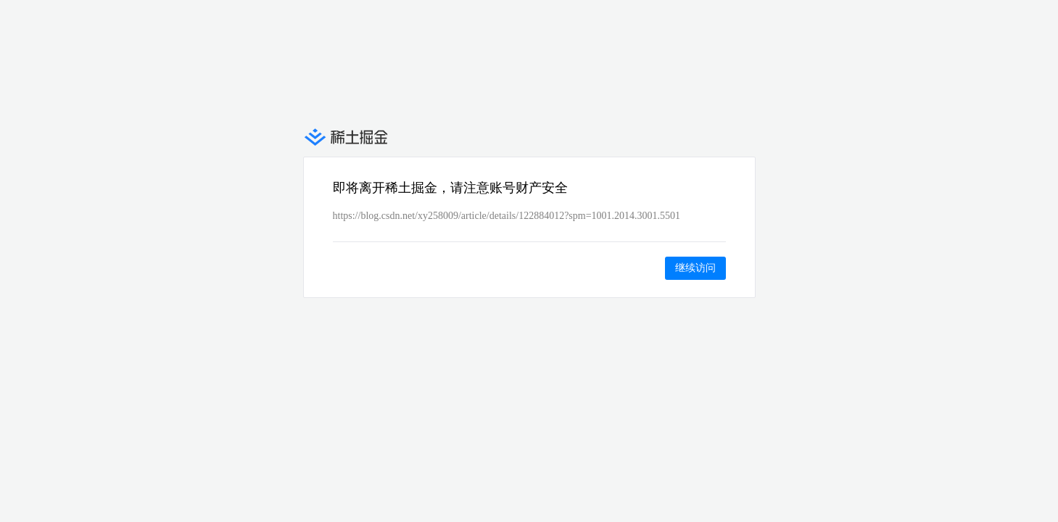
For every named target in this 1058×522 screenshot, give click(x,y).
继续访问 (695, 267)
